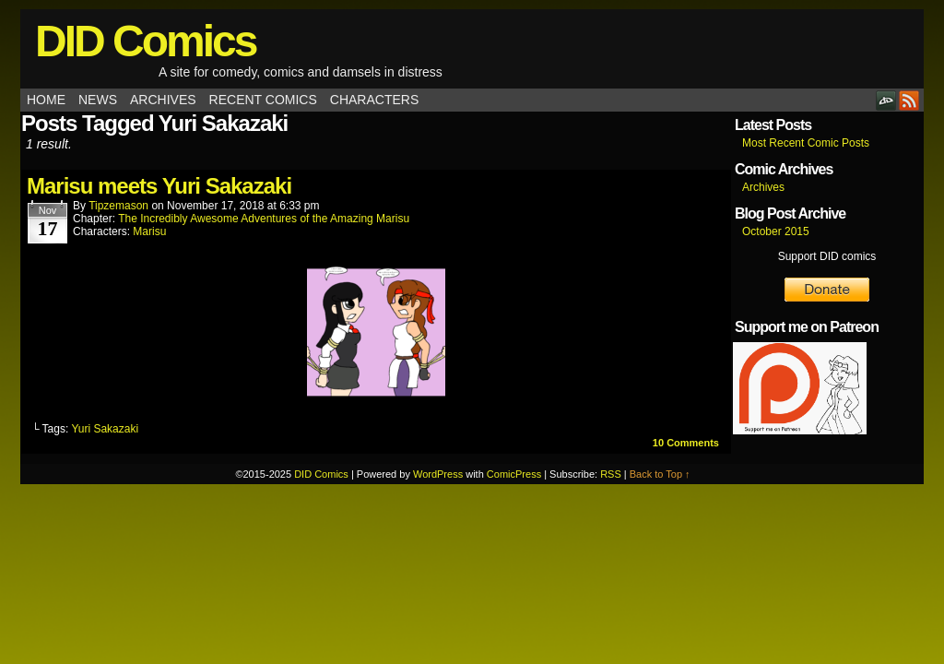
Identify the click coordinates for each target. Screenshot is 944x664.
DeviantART (886, 100)
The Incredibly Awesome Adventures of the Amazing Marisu (263, 218)
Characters (374, 99)
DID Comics (145, 41)
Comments (686, 442)
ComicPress (514, 474)
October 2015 (775, 231)
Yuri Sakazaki (104, 428)
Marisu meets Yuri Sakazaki (159, 185)
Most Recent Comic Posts (805, 142)
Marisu (149, 231)
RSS (909, 100)
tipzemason (118, 205)
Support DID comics (827, 256)
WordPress (438, 474)
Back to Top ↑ (660, 474)
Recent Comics (263, 99)
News (97, 99)
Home (46, 99)
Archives (163, 99)
